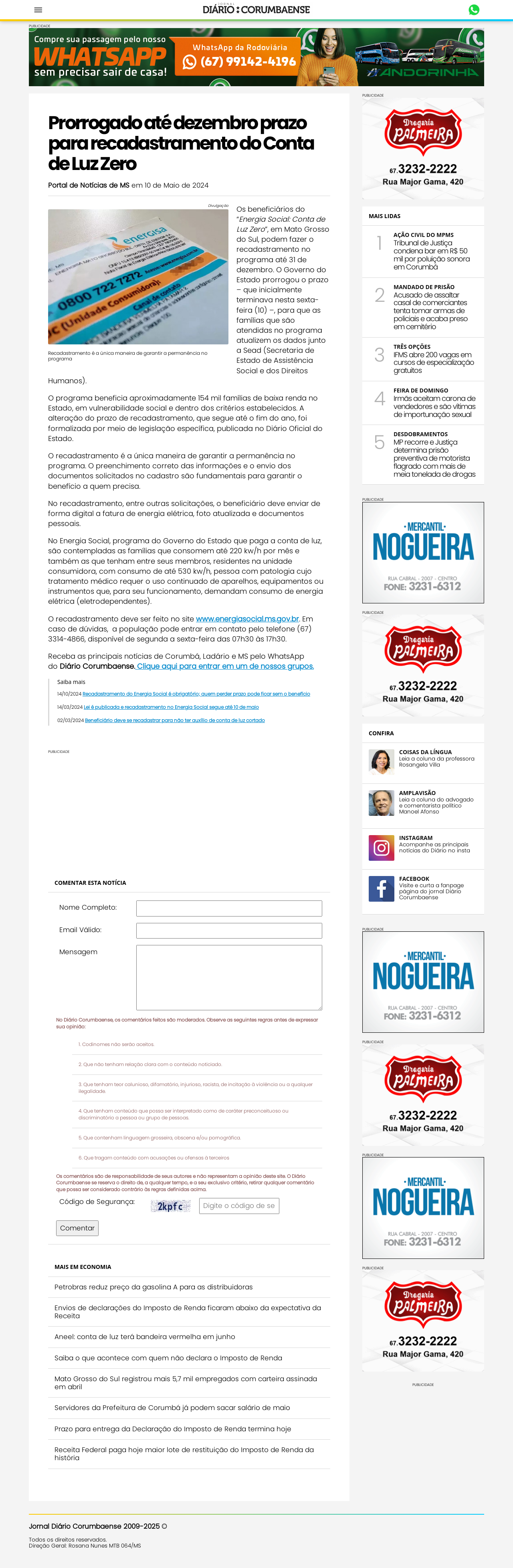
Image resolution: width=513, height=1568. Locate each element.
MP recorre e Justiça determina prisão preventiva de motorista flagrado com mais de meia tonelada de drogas (434, 458)
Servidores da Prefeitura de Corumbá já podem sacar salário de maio (172, 1407)
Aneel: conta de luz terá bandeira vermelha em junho (145, 1336)
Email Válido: (80, 930)
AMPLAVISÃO (417, 793)
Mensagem (78, 952)
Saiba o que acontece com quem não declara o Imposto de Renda (168, 1358)
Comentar (77, 1228)
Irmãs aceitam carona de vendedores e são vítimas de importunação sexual (434, 406)
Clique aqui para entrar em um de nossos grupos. (224, 666)
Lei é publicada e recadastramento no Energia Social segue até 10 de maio (171, 707)
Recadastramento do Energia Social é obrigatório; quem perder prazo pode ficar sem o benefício (196, 693)
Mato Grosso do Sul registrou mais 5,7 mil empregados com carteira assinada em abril (186, 1383)
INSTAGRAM (416, 838)
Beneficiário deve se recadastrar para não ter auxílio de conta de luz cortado (175, 720)
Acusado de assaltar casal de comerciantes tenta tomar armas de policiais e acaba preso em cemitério (431, 311)
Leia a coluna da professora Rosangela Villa (437, 762)
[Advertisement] (189, 810)
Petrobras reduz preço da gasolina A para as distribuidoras (154, 1287)
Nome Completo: (88, 907)
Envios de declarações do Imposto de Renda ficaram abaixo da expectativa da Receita (188, 1312)
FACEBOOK (414, 878)
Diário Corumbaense (256, 9)
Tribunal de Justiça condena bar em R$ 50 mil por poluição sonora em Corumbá (432, 254)
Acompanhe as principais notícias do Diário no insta (434, 847)
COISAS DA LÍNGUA (425, 752)
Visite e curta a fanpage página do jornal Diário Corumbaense (431, 891)
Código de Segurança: (97, 1201)
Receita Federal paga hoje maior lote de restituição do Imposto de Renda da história (184, 1454)
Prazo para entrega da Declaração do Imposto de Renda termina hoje (173, 1429)
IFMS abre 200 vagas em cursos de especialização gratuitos (434, 363)
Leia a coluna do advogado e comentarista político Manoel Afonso (436, 805)
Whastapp (474, 10)
